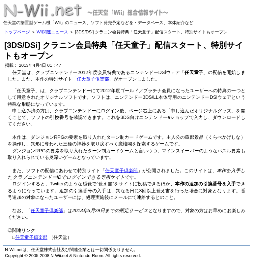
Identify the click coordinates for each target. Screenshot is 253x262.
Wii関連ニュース (52, 31)
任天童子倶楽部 (93, 79)
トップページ (17, 31)
